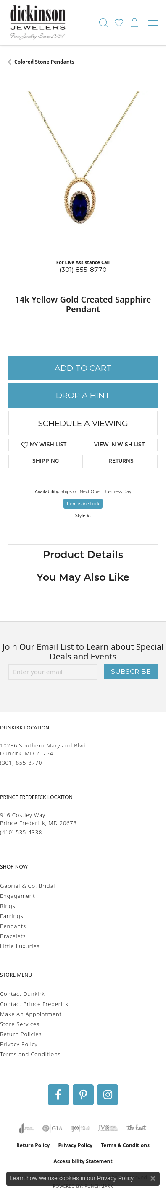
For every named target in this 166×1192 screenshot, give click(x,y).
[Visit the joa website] (26, 1128)
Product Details (83, 556)
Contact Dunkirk (22, 994)
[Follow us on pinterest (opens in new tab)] (83, 1094)
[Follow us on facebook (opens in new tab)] (58, 1094)
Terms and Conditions (30, 1054)
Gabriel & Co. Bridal (27, 885)
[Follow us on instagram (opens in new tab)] (107, 1094)
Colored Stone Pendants (44, 61)
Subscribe (130, 671)
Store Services (20, 1024)
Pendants (13, 926)
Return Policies (21, 1034)
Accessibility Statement (82, 1161)
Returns (121, 461)
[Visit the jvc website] (108, 1128)
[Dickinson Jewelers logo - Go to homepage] (37, 22)
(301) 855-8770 (83, 270)
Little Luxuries (20, 946)
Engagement (17, 896)
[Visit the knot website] (136, 1128)
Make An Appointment (31, 1014)
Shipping (45, 461)
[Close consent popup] (152, 1178)
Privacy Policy (18, 1044)
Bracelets (13, 936)
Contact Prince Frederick (34, 1004)
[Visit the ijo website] (80, 1128)
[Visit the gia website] (52, 1128)
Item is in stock (83, 503)
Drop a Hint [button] (83, 395)
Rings (7, 906)
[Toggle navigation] (152, 23)
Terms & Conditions (125, 1145)
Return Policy (33, 1145)
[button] (103, 22)
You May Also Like (83, 578)
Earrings (11, 916)
